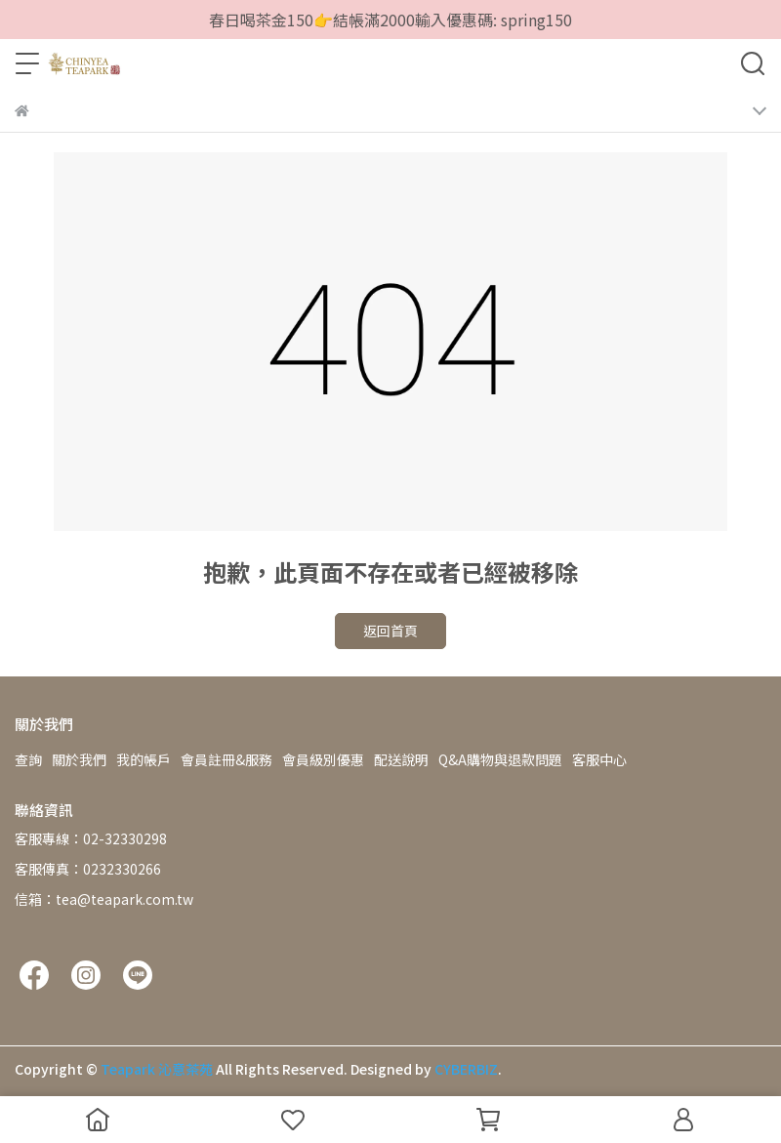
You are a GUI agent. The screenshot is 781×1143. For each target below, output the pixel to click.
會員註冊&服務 (226, 759)
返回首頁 (390, 630)
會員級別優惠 (323, 759)
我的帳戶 (143, 759)
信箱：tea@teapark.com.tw (104, 899)
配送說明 (401, 759)
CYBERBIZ (466, 1069)
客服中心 (599, 759)
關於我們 (79, 759)
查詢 (28, 759)
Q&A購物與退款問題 (500, 759)
